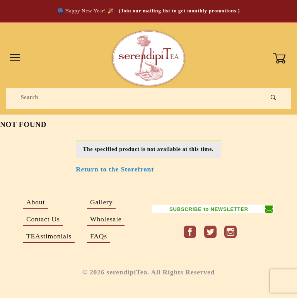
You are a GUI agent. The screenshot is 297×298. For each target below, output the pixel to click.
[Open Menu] (15, 58)
